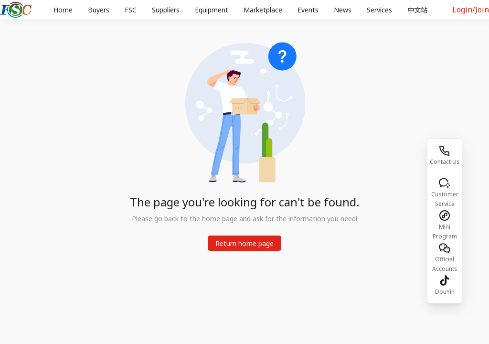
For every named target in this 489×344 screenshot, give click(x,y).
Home (63, 9)
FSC (131, 9)
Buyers (98, 9)
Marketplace (263, 9)
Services (379, 9)
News (342, 9)
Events (308, 9)
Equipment (211, 9)
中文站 (417, 9)
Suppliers (166, 9)
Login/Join (470, 9)
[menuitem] (63, 10)
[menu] (242, 10)
